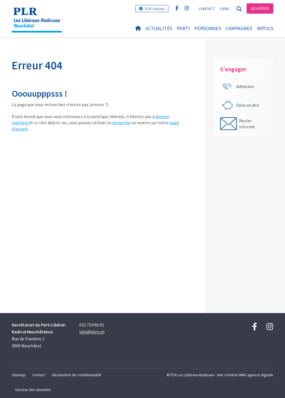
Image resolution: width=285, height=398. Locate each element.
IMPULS (265, 28)
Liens (225, 8)
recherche (121, 122)
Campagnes (238, 28)
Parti (183, 28)
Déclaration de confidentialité (76, 374)
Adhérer (260, 8)
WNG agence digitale (256, 374)
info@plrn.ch (91, 331)
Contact (207, 8)
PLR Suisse (155, 8)
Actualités (158, 28)
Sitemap (19, 374)
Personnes (207, 28)
